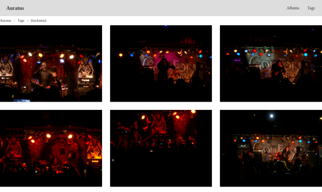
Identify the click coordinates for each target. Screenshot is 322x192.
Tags (311, 8)
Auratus (15, 8)
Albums (292, 8)
